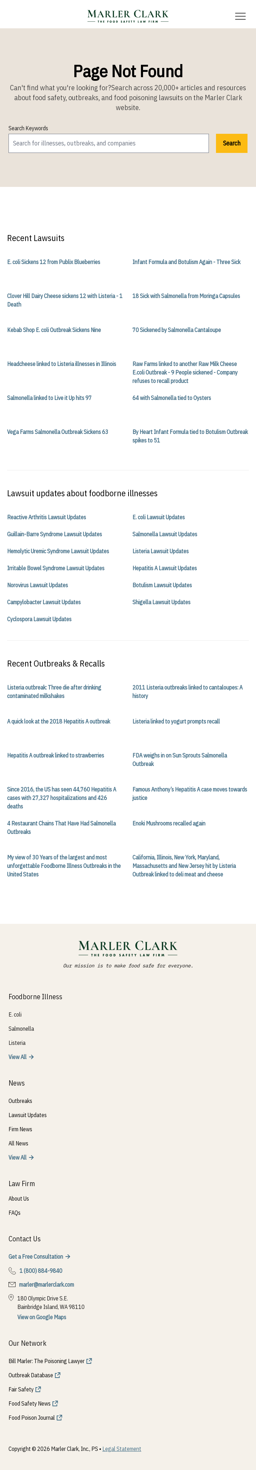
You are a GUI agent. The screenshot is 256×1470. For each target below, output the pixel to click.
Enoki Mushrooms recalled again (168, 823)
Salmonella (21, 1028)
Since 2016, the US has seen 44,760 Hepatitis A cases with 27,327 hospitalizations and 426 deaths (61, 798)
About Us (18, 1198)
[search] (108, 143)
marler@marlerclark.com (46, 1284)
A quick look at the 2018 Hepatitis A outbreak (58, 721)
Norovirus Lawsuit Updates (37, 585)
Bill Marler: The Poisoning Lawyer (46, 1361)
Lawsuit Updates (27, 1115)
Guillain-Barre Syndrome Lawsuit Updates (54, 534)
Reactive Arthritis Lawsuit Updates (46, 517)
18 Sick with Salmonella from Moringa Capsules (186, 295)
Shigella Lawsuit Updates (161, 602)
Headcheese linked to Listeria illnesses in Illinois (61, 363)
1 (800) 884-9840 (40, 1270)
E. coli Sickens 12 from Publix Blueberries (53, 261)
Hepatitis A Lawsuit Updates (164, 568)
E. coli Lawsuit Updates (158, 517)
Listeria (16, 1042)
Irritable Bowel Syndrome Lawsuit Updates (55, 568)
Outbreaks (20, 1100)
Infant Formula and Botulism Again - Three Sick (186, 261)
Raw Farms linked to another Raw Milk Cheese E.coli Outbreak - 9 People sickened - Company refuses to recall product (185, 372)
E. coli (15, 1014)
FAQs (14, 1212)
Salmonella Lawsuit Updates (164, 534)
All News (18, 1143)
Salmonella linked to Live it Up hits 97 (49, 397)
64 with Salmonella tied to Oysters (171, 397)
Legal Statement (121, 1448)
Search (231, 143)
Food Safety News (29, 1403)
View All (17, 1056)
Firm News (20, 1129)
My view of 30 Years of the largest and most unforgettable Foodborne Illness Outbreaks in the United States (64, 866)
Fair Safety (21, 1389)
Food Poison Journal (31, 1417)
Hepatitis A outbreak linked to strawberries (55, 755)
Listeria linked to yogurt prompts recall (176, 721)
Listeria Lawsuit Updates (160, 551)
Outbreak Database (30, 1375)
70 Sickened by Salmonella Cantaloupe (176, 329)
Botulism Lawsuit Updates (162, 585)
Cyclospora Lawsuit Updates (39, 619)
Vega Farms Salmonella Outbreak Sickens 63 (57, 431)
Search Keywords (28, 128)
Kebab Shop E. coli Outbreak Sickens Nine (54, 329)
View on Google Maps (41, 1317)
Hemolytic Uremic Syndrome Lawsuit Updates (58, 551)
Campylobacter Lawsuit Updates (44, 602)
